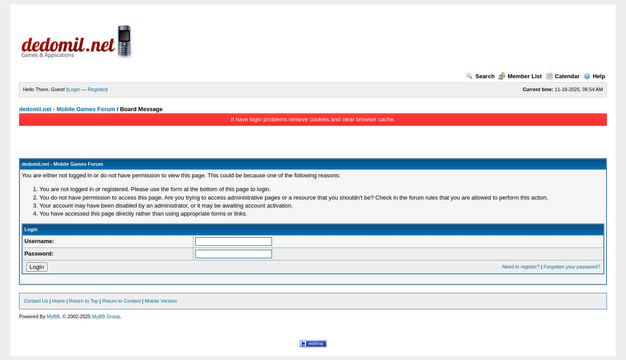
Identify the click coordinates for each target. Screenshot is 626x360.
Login (74, 89)
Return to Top (83, 301)
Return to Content (121, 301)
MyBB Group (106, 316)
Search (480, 76)
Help (594, 76)
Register (97, 89)
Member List (520, 76)
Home (58, 301)
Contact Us (36, 301)
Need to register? (520, 266)
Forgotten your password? (571, 266)
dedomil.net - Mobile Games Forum (67, 109)
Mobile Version (161, 301)
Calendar (563, 76)
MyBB (53, 316)
